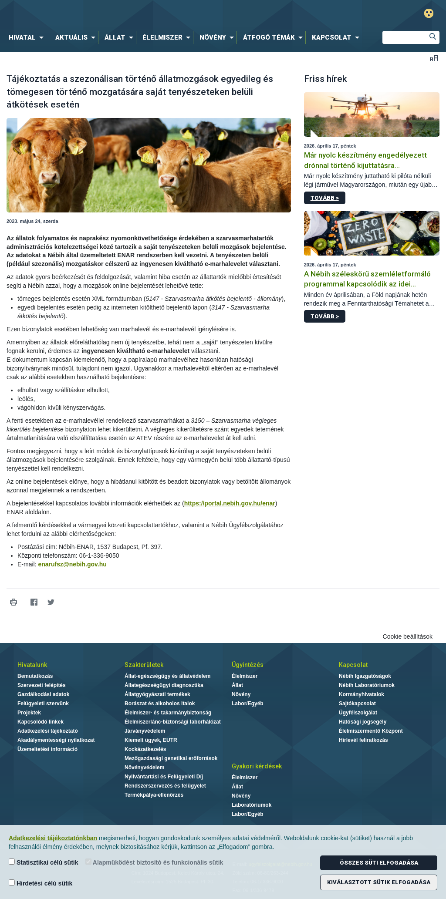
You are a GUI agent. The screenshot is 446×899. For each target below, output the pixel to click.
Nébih (132, 13)
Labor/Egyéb (248, 703)
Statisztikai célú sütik (43, 862)
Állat (237, 685)
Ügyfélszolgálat (358, 713)
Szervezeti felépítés (41, 685)
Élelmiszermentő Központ (371, 731)
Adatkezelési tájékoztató (47, 731)
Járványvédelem (145, 731)
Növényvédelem (144, 767)
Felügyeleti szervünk (43, 703)
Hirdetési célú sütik (40, 883)
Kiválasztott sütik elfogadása (378, 882)
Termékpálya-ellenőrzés (154, 795)
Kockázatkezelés (145, 749)
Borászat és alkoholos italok (160, 703)
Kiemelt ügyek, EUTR (151, 740)
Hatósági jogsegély (362, 722)
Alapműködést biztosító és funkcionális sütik (154, 862)
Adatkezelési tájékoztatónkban (53, 838)
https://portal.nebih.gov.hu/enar (229, 503)
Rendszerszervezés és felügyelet (165, 786)
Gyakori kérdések (257, 766)
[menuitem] (28, 37)
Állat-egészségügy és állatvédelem (167, 676)
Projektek (29, 713)
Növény (241, 694)
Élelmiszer (244, 676)
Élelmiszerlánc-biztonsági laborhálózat (173, 722)
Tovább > (325, 198)
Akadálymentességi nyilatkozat (56, 740)
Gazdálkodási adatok (43, 694)
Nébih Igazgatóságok (365, 676)
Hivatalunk (32, 664)
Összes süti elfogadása (379, 862)
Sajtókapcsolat (357, 703)
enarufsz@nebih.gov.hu (72, 564)
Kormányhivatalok (361, 694)
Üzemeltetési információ (47, 749)
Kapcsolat (353, 664)
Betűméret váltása (434, 57)
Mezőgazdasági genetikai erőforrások (171, 758)
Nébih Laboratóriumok (367, 685)
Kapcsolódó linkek (40, 722)
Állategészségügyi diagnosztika (164, 685)
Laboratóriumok (251, 805)
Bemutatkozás (35, 676)
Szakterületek (144, 664)
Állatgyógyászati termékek (157, 694)
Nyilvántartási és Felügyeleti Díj (164, 777)
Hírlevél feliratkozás (363, 740)
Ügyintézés (248, 664)
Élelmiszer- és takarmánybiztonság (168, 713)
